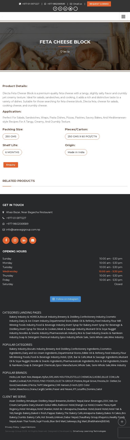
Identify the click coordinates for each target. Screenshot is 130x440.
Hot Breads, (47, 417)
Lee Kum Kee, (24, 376)
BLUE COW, (108, 376)
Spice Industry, (68, 337)
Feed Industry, (103, 320)
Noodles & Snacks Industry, (34, 333)
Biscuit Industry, (49, 316)
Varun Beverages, (93, 400)
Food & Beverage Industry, (51, 324)
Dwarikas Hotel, (86, 409)
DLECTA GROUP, (64, 381)
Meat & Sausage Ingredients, (103, 357)
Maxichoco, (23, 389)
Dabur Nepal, (71, 417)
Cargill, (40, 389)
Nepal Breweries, (57, 400)
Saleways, (72, 421)
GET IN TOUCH (13, 205)
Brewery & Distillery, (69, 316)
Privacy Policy (12, 427)
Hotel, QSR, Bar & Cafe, (73, 357)
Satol (99, 389)
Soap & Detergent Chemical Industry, (39, 337)
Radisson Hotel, (66, 405)
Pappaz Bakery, (55, 413)
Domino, (91, 389)
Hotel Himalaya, (28, 409)
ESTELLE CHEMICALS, (82, 376)
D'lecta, (32, 385)
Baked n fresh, (39, 413)
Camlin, (48, 389)
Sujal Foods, (43, 421)
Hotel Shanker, (45, 409)
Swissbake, (22, 385)
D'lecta (65, 51)
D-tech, (74, 385)
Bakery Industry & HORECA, (24, 316)
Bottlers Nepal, (75, 400)
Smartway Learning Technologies (89, 431)
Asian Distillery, (17, 400)
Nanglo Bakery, (22, 413)
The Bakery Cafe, (73, 413)
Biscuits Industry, (36, 348)
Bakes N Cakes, (113, 413)
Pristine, (78, 381)
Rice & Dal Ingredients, (107, 361)
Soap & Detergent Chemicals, (39, 365)
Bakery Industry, (18, 348)
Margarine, (49, 385)
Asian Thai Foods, (26, 421)
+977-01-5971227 (30, 3)
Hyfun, (45, 376)
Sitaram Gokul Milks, (46, 405)
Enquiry (10, 164)
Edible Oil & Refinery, (83, 320)
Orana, (33, 389)
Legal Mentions (28, 427)
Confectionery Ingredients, (85, 348)
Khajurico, (103, 417)
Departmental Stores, (70, 353)
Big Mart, (82, 421)
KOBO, (98, 376)
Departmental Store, (61, 320)
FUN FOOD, (33, 381)
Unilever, (59, 417)
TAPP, (40, 385)
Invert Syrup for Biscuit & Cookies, (38, 329)
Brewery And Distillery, (58, 348)
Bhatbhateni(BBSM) (99, 421)
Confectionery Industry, (93, 316)
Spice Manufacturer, (67, 365)
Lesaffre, (82, 389)
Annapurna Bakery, (93, 413)
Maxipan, (37, 376)
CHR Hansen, (62, 385)
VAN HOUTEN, (62, 376)
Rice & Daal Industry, (89, 333)
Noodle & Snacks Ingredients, (46, 361)
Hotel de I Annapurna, (65, 409)
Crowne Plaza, (102, 405)
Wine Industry (116, 337)
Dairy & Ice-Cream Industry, (34, 320)
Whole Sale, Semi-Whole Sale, (94, 365)
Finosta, (101, 381)
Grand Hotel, (102, 409)
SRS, (51, 376)
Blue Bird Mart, (58, 421)
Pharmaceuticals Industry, (63, 333)
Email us (78, 3)
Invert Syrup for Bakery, (79, 324)
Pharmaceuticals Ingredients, (79, 361)
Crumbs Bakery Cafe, (29, 417)
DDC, (106, 400)
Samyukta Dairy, (26, 405)
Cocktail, (22, 381)
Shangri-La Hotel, (84, 405)
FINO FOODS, (47, 381)
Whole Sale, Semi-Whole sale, (92, 337)
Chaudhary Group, (88, 417)
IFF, (75, 389)
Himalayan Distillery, (37, 400)
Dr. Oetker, (112, 381)
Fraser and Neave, (63, 389)
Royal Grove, (90, 381)
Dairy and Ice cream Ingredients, (40, 353)
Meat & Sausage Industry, (71, 329)
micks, (12, 376)
